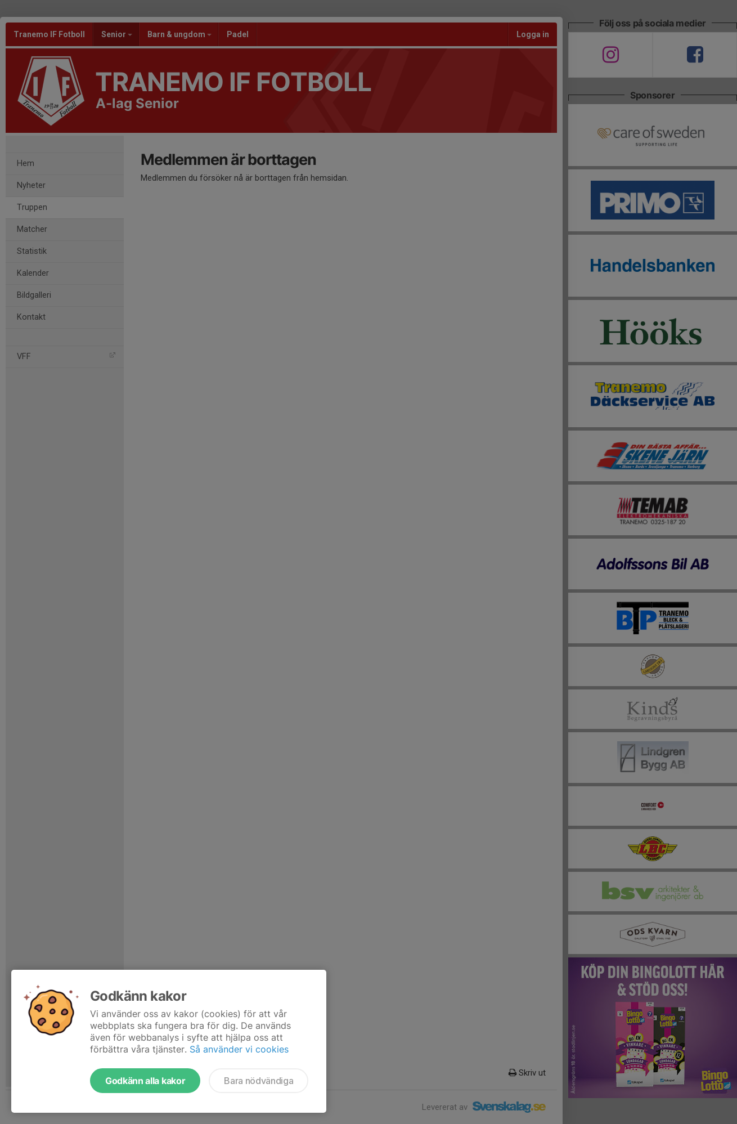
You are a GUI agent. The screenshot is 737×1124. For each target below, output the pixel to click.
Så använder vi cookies (239, 1049)
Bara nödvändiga (258, 1080)
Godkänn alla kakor (145, 1080)
